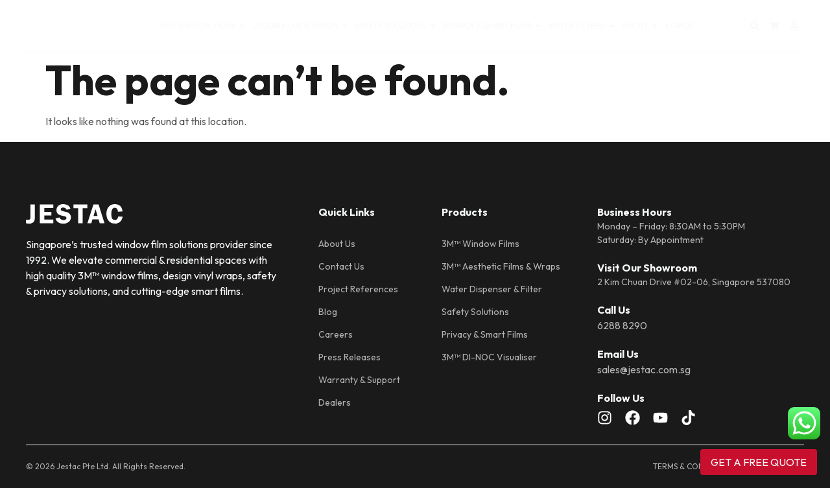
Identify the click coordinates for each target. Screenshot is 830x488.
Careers (335, 334)
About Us (336, 244)
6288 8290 (622, 325)
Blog (327, 312)
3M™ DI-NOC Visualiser (489, 357)
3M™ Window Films (480, 244)
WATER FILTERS (582, 26)
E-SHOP (679, 25)
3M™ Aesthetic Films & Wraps (501, 266)
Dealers (334, 402)
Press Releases (349, 357)
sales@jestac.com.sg (644, 369)
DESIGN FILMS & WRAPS (300, 26)
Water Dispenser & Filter (492, 289)
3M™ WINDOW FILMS (202, 26)
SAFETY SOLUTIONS (396, 26)
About (640, 26)
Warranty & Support (359, 380)
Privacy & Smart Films (485, 334)
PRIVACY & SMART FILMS (493, 26)
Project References (358, 289)
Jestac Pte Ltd (82, 466)
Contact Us (341, 266)
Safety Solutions (475, 312)
